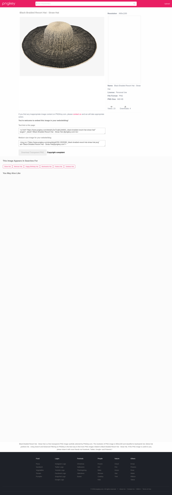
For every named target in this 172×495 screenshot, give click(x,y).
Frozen (100, 464)
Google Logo (59, 480)
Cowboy (100, 476)
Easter (79, 476)
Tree (116, 476)
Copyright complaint (56, 152)
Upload (167, 4)
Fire (116, 467)
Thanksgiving (82, 470)
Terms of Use (147, 489)
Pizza (38, 464)
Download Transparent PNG (32, 152)
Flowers (133, 467)
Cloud (117, 464)
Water (133, 473)
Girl (99, 467)
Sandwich (39, 467)
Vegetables (40, 470)
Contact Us (130, 489)
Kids (99, 480)
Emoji (133, 464)
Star (116, 473)
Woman (100, 473)
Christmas (80, 464)
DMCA (138, 489)
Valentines (80, 473)
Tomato (38, 473)
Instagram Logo (60, 464)
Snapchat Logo (60, 476)
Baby (99, 470)
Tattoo (133, 480)
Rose (132, 470)
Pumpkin (39, 476)
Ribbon (133, 476)
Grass (117, 470)
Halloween (80, 467)
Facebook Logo (60, 473)
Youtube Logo (60, 470)
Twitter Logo (59, 467)
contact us (77, 114)
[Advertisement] (48, 93)
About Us (122, 489)
